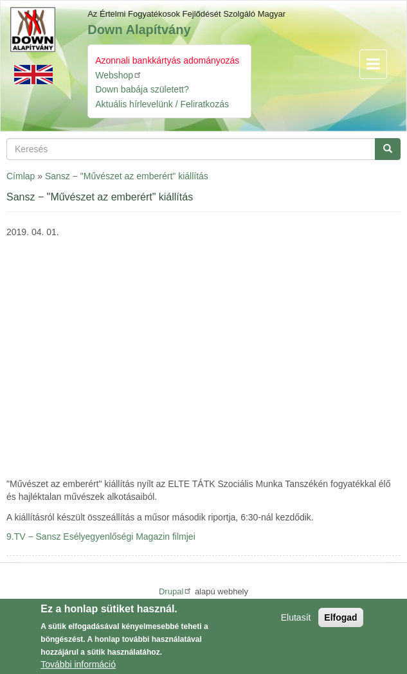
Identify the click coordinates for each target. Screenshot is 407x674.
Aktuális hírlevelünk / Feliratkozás (162, 104)
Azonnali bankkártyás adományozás (167, 60)
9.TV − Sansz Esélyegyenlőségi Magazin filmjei (100, 536)
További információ (78, 664)
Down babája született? (142, 89)
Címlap (20, 176)
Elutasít (296, 617)
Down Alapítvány (138, 29)
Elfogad (340, 617)
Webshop (118, 74)
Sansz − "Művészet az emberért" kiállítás (126, 176)
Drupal (175, 591)
